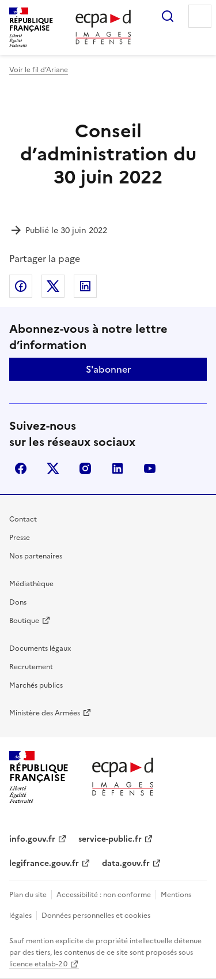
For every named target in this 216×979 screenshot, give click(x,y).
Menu (199, 16)
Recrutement (31, 667)
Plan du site (28, 895)
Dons (17, 602)
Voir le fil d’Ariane (38, 70)
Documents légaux (40, 648)
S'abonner (108, 369)
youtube (149, 468)
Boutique (24, 621)
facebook (20, 468)
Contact (23, 519)
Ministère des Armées (44, 713)
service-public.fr (110, 839)
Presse (19, 537)
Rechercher (167, 16)
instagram (85, 468)
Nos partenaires (35, 556)
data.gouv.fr (126, 863)
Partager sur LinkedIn (85, 286)
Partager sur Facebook (20, 286)
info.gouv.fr (32, 839)
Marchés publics (36, 685)
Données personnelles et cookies (95, 915)
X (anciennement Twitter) (53, 468)
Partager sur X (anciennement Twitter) (53, 286)
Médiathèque (31, 584)
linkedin (117, 468)
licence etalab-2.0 (38, 964)
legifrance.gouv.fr (44, 863)
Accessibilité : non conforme (103, 895)
